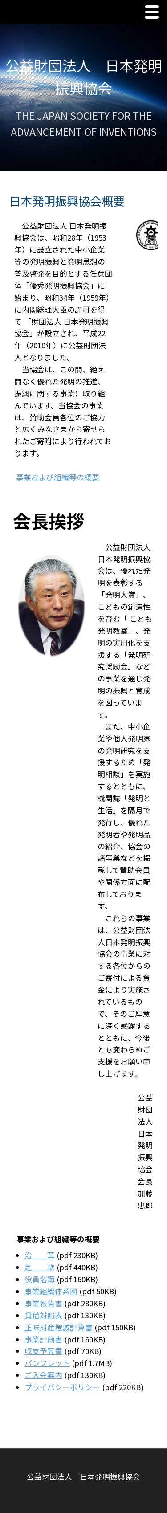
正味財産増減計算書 (58, 1327)
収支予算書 (43, 1351)
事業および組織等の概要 (57, 477)
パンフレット (47, 1363)
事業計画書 (43, 1339)
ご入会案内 (43, 1375)
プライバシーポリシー (62, 1387)
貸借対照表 (43, 1315)
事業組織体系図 (50, 1291)
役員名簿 (39, 1279)
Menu (154, 13)
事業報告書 (43, 1303)
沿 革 (39, 1255)
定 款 (39, 1267)
